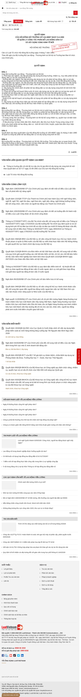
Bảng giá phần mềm (10, 599)
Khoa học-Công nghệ (24, 374)
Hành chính (9, 388)
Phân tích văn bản (48, 573)
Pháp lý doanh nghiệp (49, 577)
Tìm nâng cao (72, 17)
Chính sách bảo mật (10, 611)
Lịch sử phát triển (9, 573)
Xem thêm (73, 316)
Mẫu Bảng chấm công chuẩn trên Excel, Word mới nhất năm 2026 (26, 503)
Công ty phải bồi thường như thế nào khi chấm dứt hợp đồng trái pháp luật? (30, 420)
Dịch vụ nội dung (47, 585)
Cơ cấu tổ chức (11, 374)
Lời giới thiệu (8, 569)
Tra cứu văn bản (47, 569)
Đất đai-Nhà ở (15, 349)
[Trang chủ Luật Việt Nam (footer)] (40, 627)
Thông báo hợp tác (10, 619)
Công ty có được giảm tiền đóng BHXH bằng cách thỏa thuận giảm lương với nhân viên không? (37, 425)
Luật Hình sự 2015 (45, 693)
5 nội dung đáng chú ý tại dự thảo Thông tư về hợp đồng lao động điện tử (29, 466)
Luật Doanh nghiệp (22, 693)
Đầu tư (8, 349)
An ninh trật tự (10, 337)
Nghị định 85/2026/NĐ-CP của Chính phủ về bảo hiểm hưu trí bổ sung (34, 279)
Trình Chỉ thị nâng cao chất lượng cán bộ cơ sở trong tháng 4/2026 (42, 524)
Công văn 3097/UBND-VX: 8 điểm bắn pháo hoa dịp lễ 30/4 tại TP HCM (28, 542)
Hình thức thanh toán (11, 603)
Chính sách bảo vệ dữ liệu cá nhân (15, 615)
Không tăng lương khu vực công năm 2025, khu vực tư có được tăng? (28, 508)
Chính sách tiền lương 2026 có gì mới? (32, 482)
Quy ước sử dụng (10, 607)
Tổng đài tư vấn (47, 589)
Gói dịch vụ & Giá (49, 2)
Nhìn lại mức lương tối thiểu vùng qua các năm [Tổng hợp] (24, 493)
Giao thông (19, 337)
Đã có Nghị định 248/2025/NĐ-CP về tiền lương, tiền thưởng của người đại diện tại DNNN (35, 498)
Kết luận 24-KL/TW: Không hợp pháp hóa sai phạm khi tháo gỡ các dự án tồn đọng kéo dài (35, 547)
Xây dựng (24, 349)
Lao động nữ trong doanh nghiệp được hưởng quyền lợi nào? (25, 451)
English (63, 2)
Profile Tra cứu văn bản (11, 577)
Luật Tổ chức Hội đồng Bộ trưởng (20, 174)
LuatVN (72, 152)
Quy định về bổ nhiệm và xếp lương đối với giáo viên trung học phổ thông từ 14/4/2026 (34, 552)
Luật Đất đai (34, 693)
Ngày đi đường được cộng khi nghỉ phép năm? (19, 404)
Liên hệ (6, 581)
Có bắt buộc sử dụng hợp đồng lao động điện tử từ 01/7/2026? (25, 456)
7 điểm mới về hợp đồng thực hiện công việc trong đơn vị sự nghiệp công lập (30, 461)
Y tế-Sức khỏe (10, 361)
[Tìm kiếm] (75, 13)
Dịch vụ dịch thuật (48, 581)
